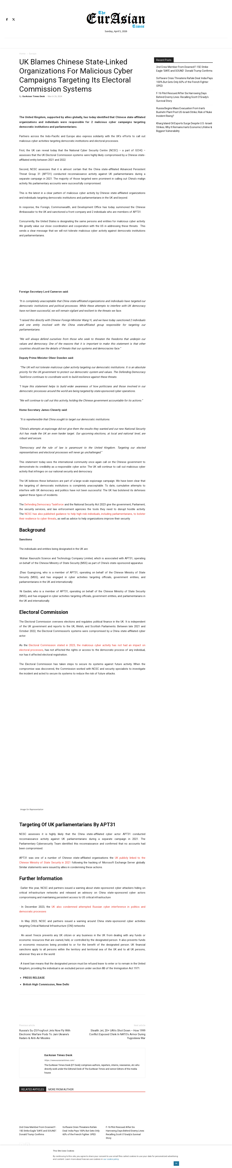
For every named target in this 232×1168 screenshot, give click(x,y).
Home (22, 53)
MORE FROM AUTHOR (61, 1034)
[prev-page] (21, 1090)
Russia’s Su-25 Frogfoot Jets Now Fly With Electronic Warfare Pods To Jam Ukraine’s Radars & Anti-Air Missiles (44, 979)
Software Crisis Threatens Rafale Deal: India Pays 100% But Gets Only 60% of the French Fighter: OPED (81, 1076)
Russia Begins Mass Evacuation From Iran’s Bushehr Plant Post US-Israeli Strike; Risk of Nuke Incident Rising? (184, 112)
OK (176, 1163)
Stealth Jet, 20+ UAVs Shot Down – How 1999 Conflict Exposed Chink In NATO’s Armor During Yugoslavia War (117, 979)
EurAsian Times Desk (33, 96)
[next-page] (27, 1090)
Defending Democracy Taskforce (44, 504)
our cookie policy (111, 1159)
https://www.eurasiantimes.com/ (59, 1005)
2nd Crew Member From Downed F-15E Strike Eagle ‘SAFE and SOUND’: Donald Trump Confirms (38, 1076)
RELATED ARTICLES (32, 1034)
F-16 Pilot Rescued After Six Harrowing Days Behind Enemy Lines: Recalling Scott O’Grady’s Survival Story (182, 97)
